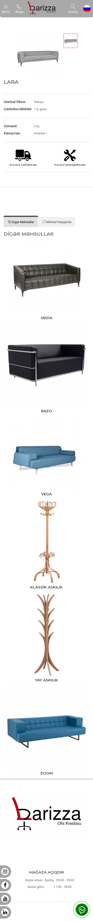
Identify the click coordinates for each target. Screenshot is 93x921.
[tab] (21, 222)
